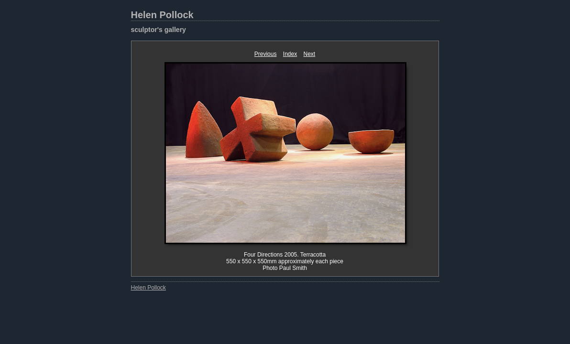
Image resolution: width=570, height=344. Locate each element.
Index (290, 54)
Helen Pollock (162, 15)
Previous (265, 54)
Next (310, 54)
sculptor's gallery (158, 29)
